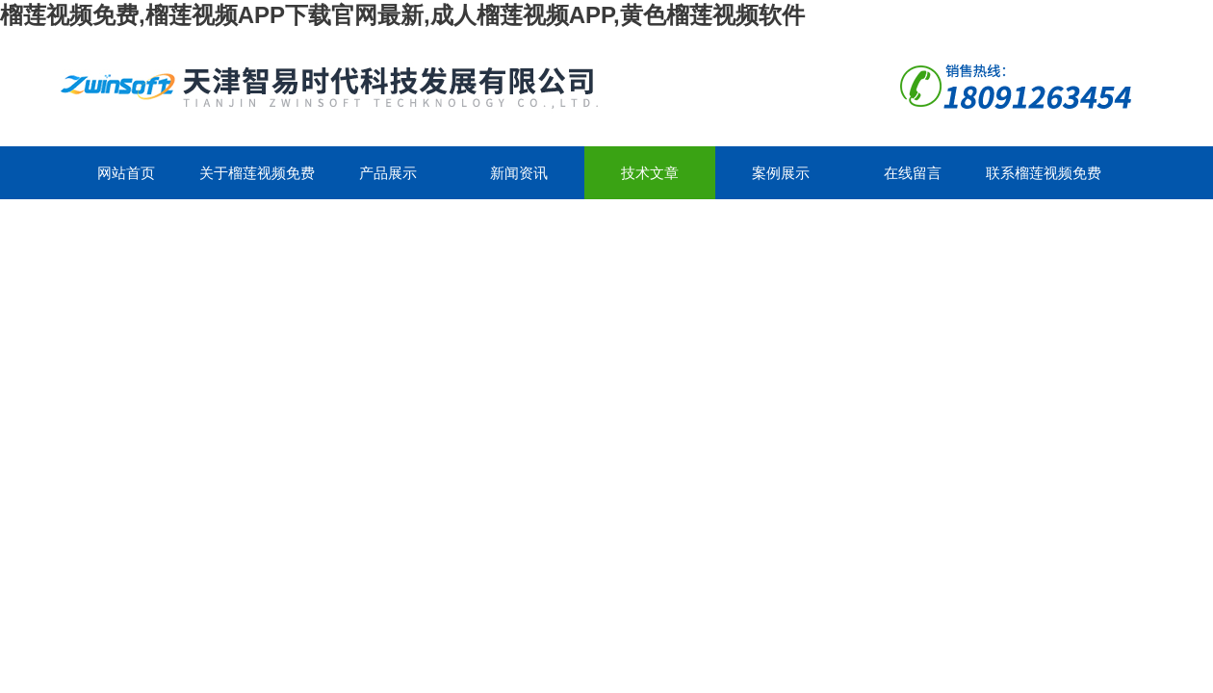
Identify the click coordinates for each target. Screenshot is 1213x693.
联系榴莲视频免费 (1043, 173)
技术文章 (650, 173)
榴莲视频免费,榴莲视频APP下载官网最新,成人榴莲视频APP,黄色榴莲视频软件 (402, 15)
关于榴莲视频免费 (257, 173)
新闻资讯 (519, 173)
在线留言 (913, 173)
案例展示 (781, 173)
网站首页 (126, 173)
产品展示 (388, 173)
